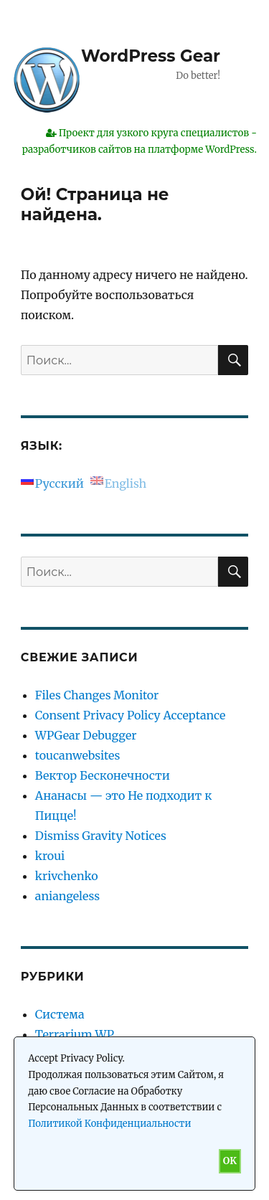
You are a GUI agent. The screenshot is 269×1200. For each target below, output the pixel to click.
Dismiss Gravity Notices (100, 835)
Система (60, 1014)
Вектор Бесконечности (102, 775)
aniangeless (67, 896)
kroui (50, 856)
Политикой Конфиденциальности (109, 1124)
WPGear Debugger (86, 735)
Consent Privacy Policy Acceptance (130, 715)
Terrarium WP (74, 1034)
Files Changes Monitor (97, 695)
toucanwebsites (77, 755)
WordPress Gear (150, 56)
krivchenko (66, 876)
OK (230, 1161)
